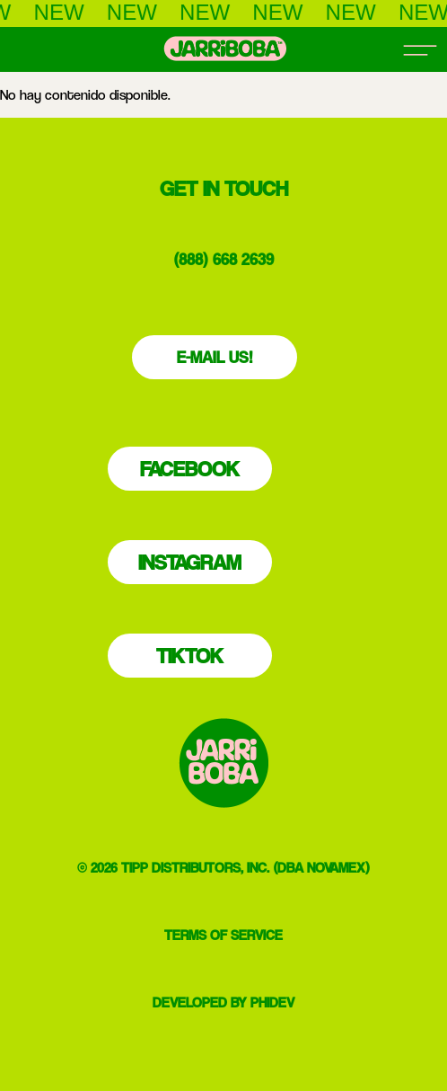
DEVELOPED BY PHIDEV (223, 1002)
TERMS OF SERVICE (223, 935)
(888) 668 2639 (223, 259)
